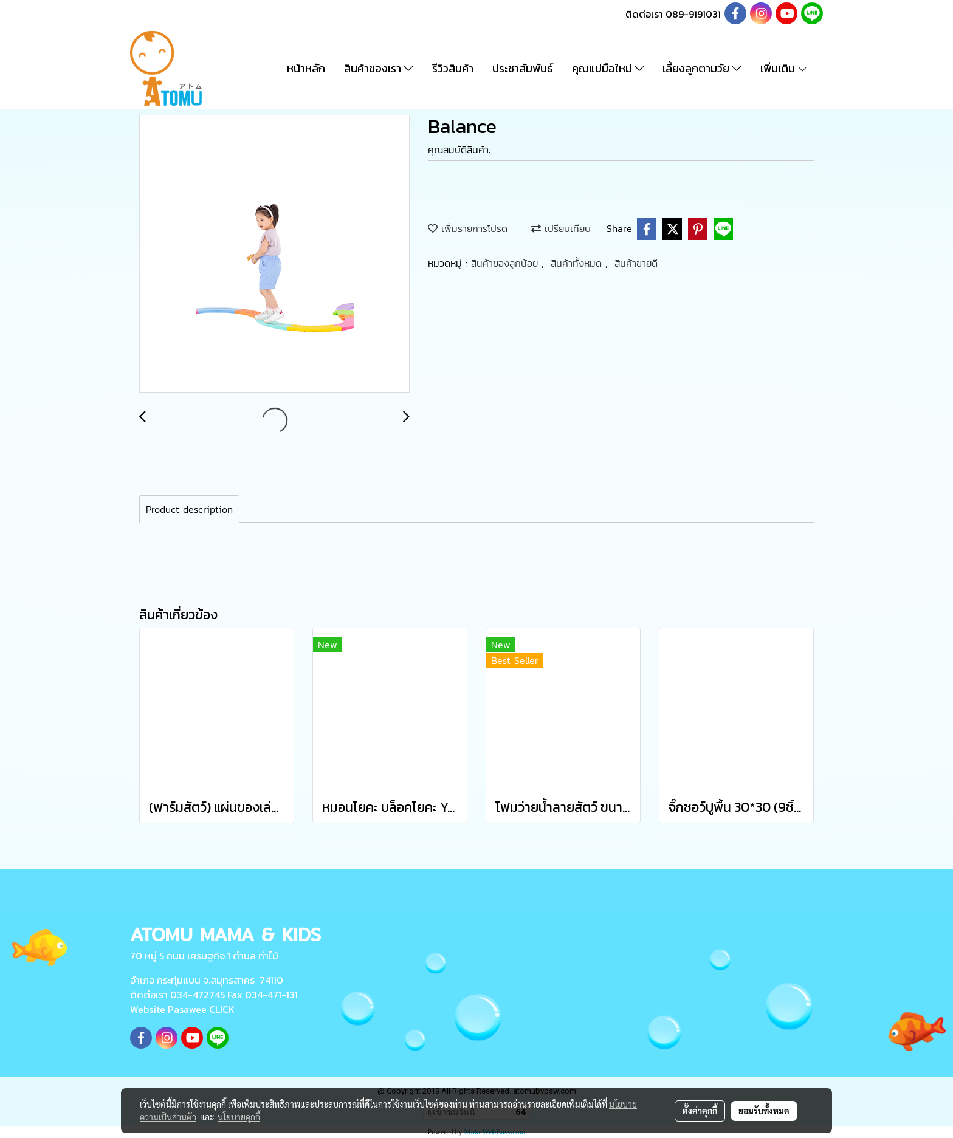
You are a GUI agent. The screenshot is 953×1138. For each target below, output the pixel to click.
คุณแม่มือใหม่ (608, 68)
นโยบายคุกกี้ (239, 1116)
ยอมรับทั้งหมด (764, 1110)
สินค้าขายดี (636, 263)
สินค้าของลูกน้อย (506, 263)
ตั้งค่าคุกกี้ (700, 1110)
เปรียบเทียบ (561, 228)
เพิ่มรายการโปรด (467, 228)
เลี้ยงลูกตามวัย (701, 68)
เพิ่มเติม (784, 68)
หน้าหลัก (306, 68)
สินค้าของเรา (378, 68)
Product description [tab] (189, 509)
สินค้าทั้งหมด (578, 263)
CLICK (222, 1009)
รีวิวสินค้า (452, 68)
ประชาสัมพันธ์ (522, 68)
